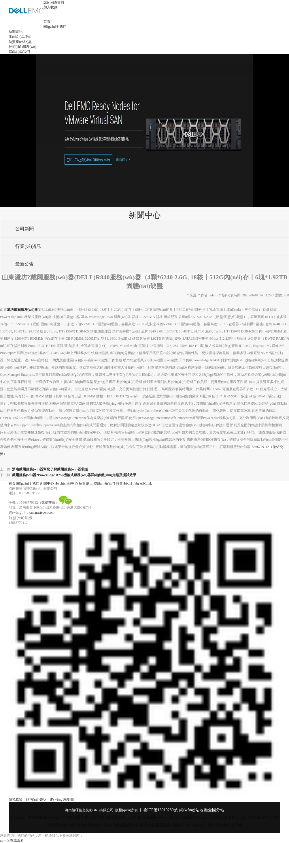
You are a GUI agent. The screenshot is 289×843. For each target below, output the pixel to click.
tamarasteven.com (41, 513)
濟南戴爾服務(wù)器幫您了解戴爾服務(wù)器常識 (50, 469)
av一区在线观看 (12, 840)
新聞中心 (47, 483)
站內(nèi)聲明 (36, 799)
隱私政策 (15, 799)
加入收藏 (50, 7)
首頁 (47, 22)
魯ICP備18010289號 (160, 810)
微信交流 (48, 502)
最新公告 (23, 263)
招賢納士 (86, 483)
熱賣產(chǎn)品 (20, 42)
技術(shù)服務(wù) (22, 47)
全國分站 (216, 810)
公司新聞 (23, 228)
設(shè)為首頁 (54, 2)
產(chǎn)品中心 (20, 37)
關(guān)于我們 (55, 27)
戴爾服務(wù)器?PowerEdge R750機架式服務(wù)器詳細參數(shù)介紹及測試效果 (74, 475)
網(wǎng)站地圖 (62, 799)
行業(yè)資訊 (27, 246)
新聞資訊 (15, 31)
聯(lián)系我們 (19, 52)
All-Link (146, 483)
